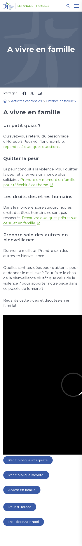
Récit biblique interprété (28, 460)
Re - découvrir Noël (23, 522)
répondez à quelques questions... (32, 147)
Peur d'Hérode (19, 507)
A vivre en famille (21, 490)
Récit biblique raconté (26, 475)
